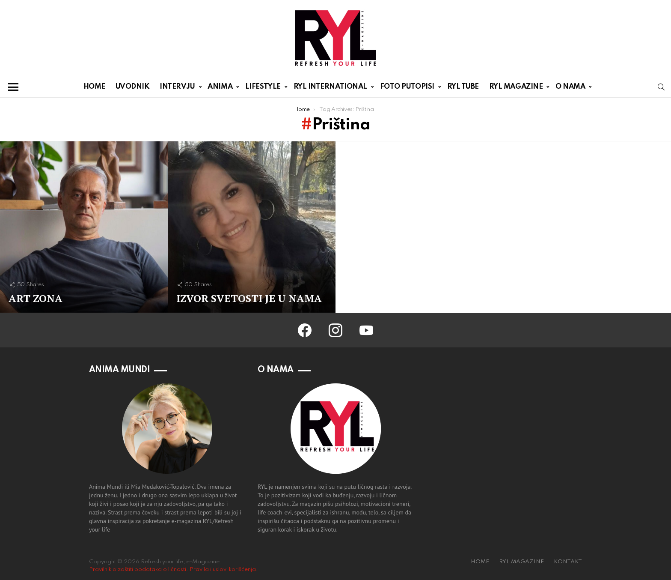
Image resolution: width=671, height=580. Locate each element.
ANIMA (220, 88)
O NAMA (570, 88)
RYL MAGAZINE (516, 88)
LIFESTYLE (263, 88)
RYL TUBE (463, 86)
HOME (94, 86)
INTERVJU (177, 88)
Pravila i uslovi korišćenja (223, 569)
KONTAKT (568, 562)
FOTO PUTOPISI (407, 88)
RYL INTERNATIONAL (330, 88)
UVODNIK (133, 86)
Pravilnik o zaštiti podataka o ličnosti (137, 569)
